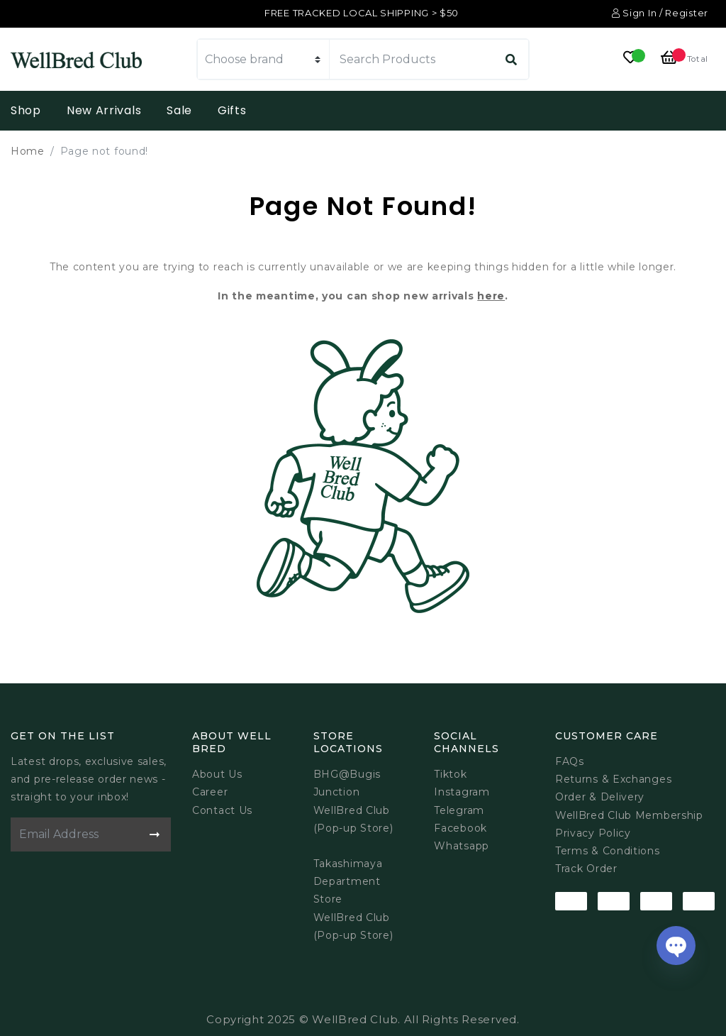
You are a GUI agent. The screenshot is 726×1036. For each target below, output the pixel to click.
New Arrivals (104, 110)
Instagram (461, 792)
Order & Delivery (599, 796)
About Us (217, 774)
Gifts (232, 110)
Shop (26, 110)
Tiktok (450, 774)
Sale (179, 110)
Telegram (459, 810)
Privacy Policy (593, 833)
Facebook (460, 828)
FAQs (569, 761)
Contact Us (222, 810)
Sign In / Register (660, 12)
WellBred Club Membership (629, 815)
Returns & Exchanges (613, 779)
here (491, 296)
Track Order (586, 868)
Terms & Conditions (607, 850)
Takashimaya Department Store (348, 881)
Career (210, 792)
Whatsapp (461, 845)
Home (28, 151)
